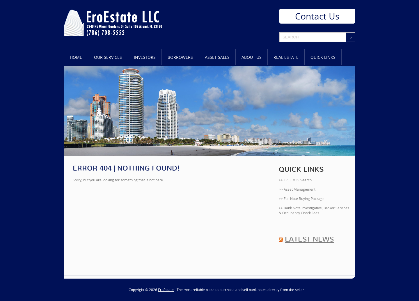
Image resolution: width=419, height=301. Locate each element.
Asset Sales (217, 57)
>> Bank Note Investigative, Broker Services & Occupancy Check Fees (314, 210)
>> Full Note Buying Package (301, 198)
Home (76, 57)
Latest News (309, 239)
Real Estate (286, 57)
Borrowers (180, 57)
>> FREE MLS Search (295, 180)
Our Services (108, 57)
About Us (252, 57)
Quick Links (322, 57)
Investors (145, 57)
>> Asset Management (297, 189)
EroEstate (166, 289)
